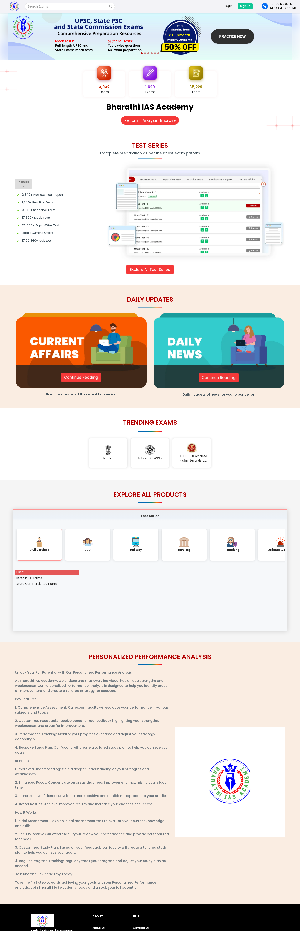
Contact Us (141, 928)
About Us (98, 928)
